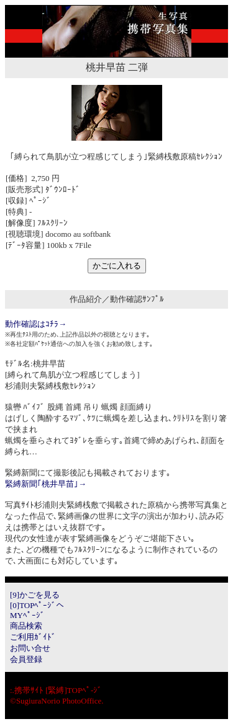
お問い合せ (30, 648)
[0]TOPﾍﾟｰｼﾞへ (37, 605)
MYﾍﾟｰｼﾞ (27, 615)
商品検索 (26, 625)
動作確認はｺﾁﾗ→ (35, 324)
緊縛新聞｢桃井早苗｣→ (45, 483)
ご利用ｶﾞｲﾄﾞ (33, 637)
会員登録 (26, 659)
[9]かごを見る (35, 594)
